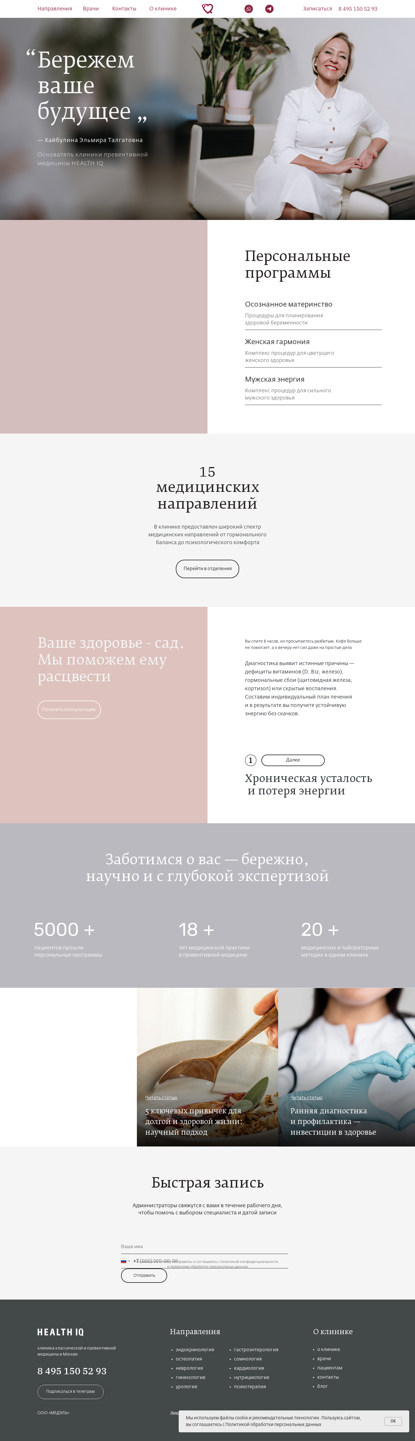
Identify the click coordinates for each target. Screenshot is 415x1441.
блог (322, 1386)
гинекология (190, 1377)
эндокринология (195, 1350)
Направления (54, 9)
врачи (324, 1359)
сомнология (248, 1359)
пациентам (329, 1368)
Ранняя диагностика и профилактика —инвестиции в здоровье (333, 1122)
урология (186, 1387)
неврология (189, 1368)
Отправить (144, 1276)
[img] (68, 1067)
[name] (204, 1247)
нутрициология (251, 1377)
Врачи (91, 9)
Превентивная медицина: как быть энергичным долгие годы (61, 1122)
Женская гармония (277, 342)
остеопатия (189, 1359)
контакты (328, 1377)
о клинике (328, 1349)
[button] (317, 9)
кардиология (249, 1368)
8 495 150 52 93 (72, 1371)
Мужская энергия (275, 379)
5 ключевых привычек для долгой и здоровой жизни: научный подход (194, 1122)
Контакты (124, 9)
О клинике (163, 9)
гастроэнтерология (256, 1350)
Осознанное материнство (289, 304)
